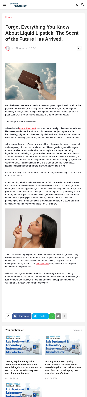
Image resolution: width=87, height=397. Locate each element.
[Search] (83, 4)
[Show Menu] (4, 4)
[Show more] (64, 316)
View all (78, 330)
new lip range (42, 263)
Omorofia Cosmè (27, 128)
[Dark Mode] (77, 4)
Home (8, 17)
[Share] (79, 48)
